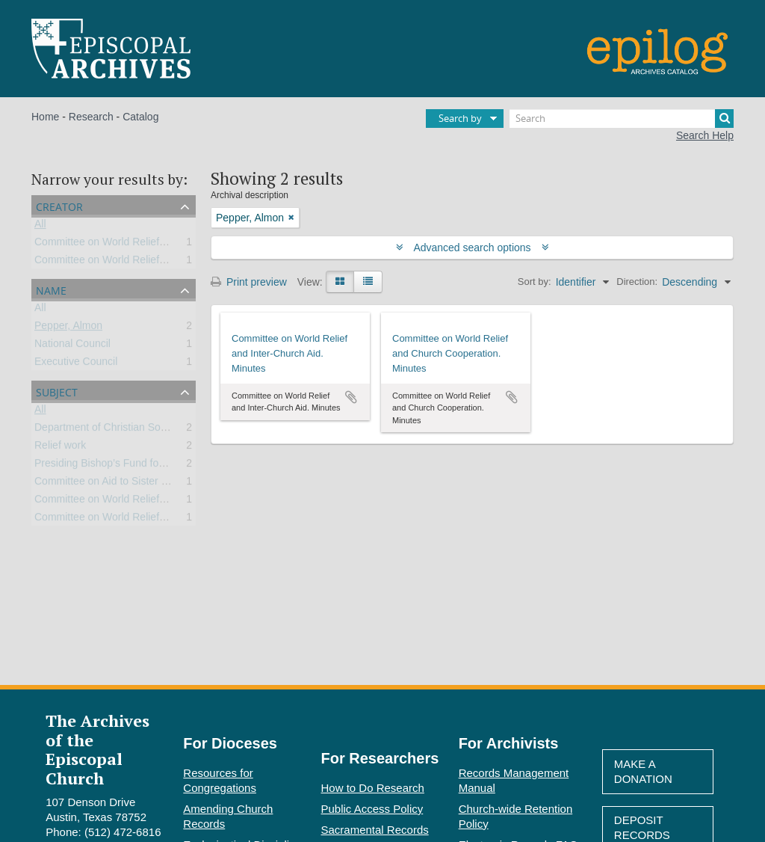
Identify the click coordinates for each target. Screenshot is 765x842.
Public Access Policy (372, 808)
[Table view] (367, 282)
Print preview (249, 282)
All (40, 227)
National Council (72, 346)
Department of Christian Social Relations (128, 430)
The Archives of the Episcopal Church (97, 749)
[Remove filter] (291, 217)
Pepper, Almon (68, 328)
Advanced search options (472, 247)
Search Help (705, 135)
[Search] (622, 118)
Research (91, 117)
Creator (59, 205)
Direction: (636, 281)
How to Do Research (372, 787)
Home (45, 117)
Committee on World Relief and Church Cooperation (155, 245)
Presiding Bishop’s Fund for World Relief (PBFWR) (152, 466)
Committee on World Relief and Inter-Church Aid (146, 262)
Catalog (140, 117)
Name (51, 289)
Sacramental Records (375, 829)
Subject (57, 391)
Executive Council (75, 364)
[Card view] (340, 282)
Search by (460, 118)
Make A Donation (643, 771)
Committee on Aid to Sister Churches (120, 484)
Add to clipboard (351, 397)
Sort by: (534, 281)
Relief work (60, 448)
